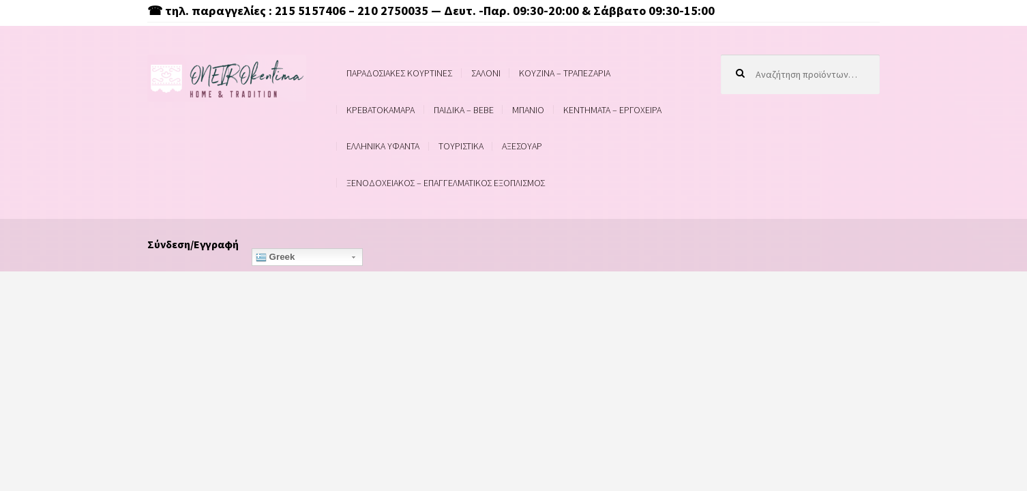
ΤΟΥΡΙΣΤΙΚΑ (460, 146)
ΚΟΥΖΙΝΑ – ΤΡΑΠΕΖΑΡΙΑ (564, 73)
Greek (275, 257)
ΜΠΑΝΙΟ (528, 110)
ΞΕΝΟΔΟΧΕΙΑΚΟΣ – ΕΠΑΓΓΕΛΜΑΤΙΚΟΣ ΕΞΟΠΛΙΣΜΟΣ (445, 183)
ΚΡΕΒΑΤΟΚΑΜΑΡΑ (380, 110)
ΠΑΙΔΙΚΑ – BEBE (464, 110)
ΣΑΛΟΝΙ (486, 73)
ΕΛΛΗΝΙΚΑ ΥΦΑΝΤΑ (382, 146)
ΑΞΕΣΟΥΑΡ (522, 146)
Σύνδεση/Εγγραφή (193, 244)
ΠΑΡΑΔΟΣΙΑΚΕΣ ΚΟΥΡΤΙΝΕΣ (399, 73)
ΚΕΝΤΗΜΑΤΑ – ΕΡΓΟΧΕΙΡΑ (612, 110)
